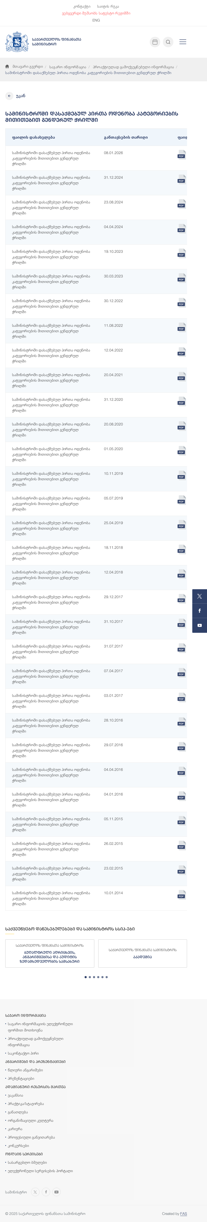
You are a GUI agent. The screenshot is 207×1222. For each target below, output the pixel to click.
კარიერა (15, 1128)
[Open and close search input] (168, 42)
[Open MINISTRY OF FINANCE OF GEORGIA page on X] (199, 596)
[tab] (86, 977)
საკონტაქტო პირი (23, 1053)
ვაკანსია (15, 1095)
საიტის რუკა (108, 6)
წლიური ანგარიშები (25, 1070)
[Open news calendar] (155, 42)
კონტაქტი (81, 6)
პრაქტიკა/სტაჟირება (26, 1103)
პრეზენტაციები (21, 1078)
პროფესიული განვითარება (31, 1137)
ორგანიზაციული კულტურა (30, 1120)
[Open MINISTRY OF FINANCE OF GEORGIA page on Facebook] (199, 611)
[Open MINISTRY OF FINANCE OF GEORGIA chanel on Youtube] (199, 625)
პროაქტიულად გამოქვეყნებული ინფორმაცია (133, 67)
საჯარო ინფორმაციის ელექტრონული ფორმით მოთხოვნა (40, 1026)
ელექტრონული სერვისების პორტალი (40, 1170)
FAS (183, 1213)
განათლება (18, 1112)
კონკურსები (18, 1145)
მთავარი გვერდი (24, 66)
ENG (96, 20)
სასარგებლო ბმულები (27, 1162)
